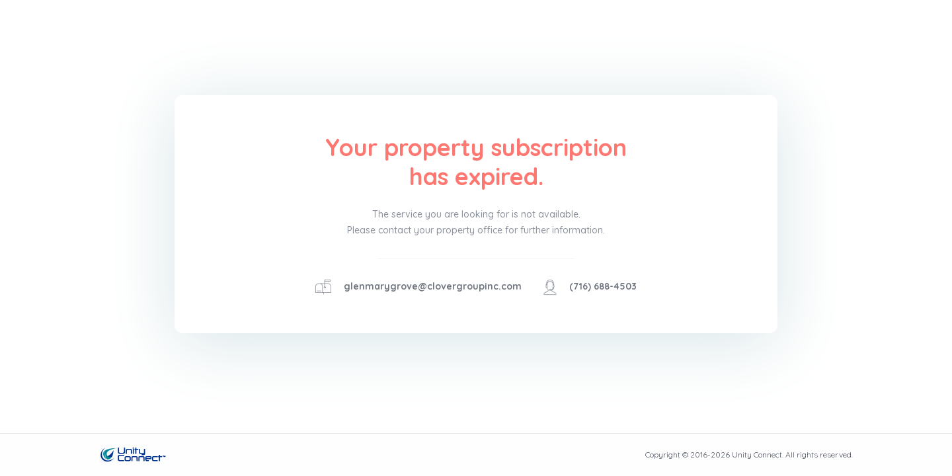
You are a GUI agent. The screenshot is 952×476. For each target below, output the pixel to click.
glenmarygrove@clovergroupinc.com (433, 286)
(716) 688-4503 (603, 286)
